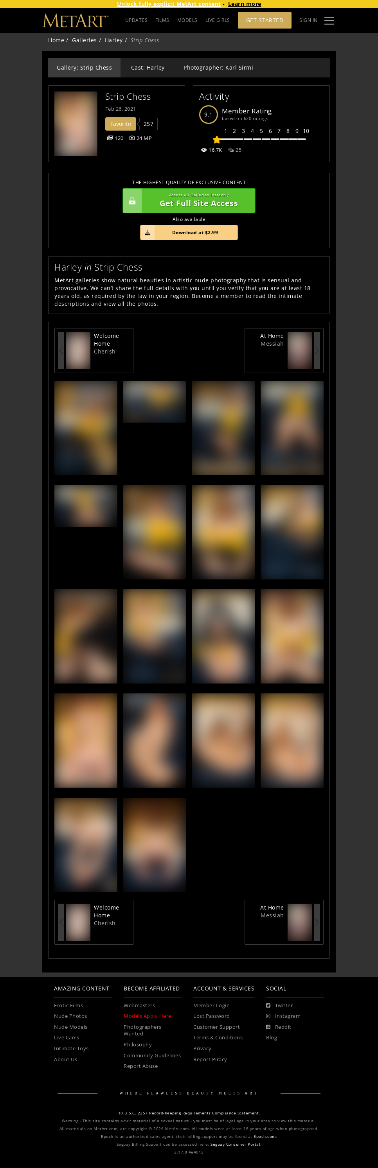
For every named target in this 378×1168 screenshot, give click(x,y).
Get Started (265, 20)
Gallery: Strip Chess (84, 67)
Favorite (120, 123)
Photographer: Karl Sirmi (218, 67)
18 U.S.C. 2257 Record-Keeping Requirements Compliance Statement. (189, 1113)
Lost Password (211, 1016)
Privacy (202, 1048)
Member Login (211, 1005)
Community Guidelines (152, 1055)
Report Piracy (210, 1059)
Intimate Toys (71, 1048)
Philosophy (138, 1044)
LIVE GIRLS (217, 20)
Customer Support (216, 1027)
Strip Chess (128, 96)
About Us (65, 1059)
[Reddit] (279, 1027)
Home (56, 40)
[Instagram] (283, 1016)
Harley (114, 40)
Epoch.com (265, 1136)
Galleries (84, 40)
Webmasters (139, 1005)
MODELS (187, 20)
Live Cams (66, 1037)
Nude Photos (70, 1016)
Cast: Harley (148, 67)
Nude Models (71, 1027)
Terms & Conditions (218, 1037)
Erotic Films (68, 1005)
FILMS (162, 20)
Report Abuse (141, 1066)
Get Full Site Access (187, 200)
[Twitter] (279, 1005)
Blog (271, 1037)
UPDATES (136, 20)
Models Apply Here (147, 1016)
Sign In (308, 20)
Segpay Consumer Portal (235, 1144)
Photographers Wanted (143, 1030)
